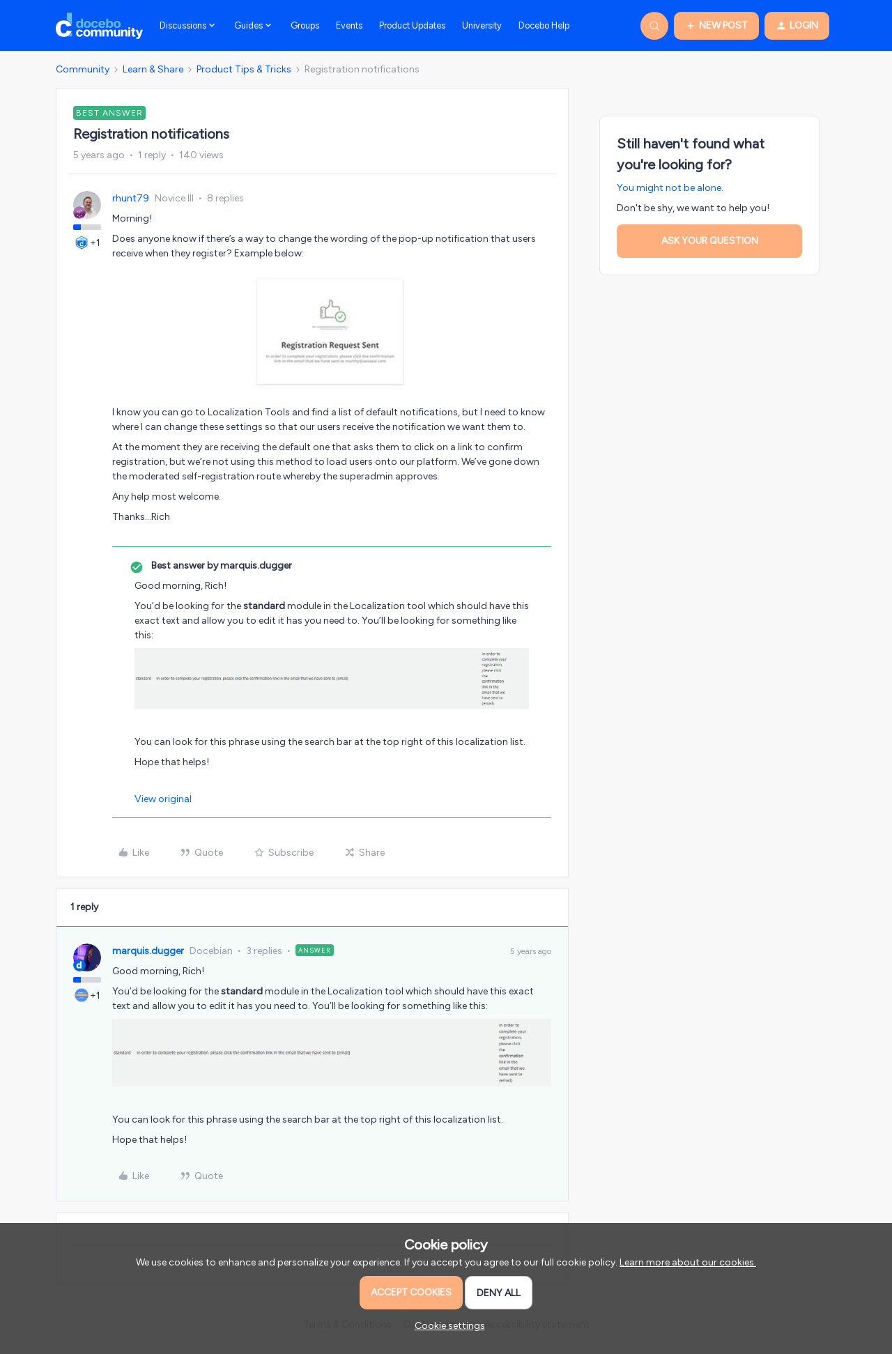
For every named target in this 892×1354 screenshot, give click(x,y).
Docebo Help (543, 25)
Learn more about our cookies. (688, 1262)
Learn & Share (153, 69)
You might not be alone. (670, 188)
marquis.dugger (148, 951)
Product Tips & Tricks (244, 69)
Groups (305, 25)
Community (82, 69)
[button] (716, 26)
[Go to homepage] (99, 26)
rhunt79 (130, 198)
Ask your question (709, 241)
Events (349, 25)
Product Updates (412, 25)
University (482, 25)
